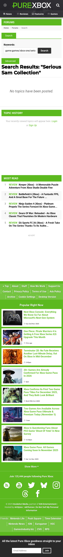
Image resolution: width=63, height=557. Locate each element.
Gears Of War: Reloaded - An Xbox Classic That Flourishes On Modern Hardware (33, 215)
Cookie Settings (27, 296)
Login (54, 121)
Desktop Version (47, 296)
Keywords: (9, 44)
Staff (24, 286)
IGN (30, 523)
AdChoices (29, 507)
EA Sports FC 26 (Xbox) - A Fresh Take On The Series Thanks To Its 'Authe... (34, 224)
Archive (11, 296)
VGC (52, 523)
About (15, 286)
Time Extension (53, 518)
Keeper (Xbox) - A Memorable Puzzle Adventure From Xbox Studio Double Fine (33, 186)
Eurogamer (41, 523)
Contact (7, 291)
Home (6, 28)
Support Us (54, 286)
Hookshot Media (20, 504)
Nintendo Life (17, 518)
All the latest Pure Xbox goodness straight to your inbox (31, 542)
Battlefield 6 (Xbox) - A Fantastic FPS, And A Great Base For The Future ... (34, 196)
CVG (39, 529)
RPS (47, 529)
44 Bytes (18, 507)
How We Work (37, 286)
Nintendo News (17, 523)
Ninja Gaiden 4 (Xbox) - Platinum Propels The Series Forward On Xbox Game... (33, 205)
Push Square (34, 518)
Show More (32, 466)
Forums (9, 22)
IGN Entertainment (47, 504)
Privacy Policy (21, 291)
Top (6, 286)
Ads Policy (55, 291)
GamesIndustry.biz (24, 529)
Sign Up (33, 125)
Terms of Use (39, 291)
